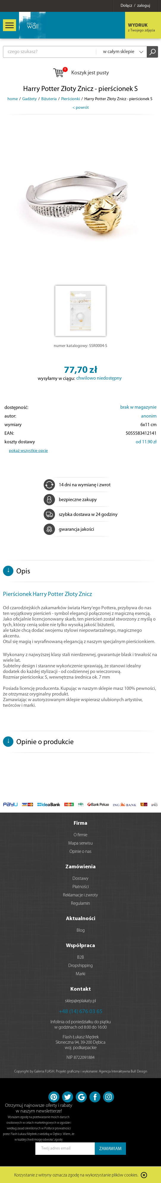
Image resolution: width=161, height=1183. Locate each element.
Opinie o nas (80, 852)
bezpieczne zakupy (70, 500)
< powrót (80, 107)
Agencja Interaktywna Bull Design (123, 1071)
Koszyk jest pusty (81, 73)
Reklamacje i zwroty (80, 895)
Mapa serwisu (80, 843)
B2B (80, 957)
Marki (80, 974)
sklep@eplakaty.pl (80, 1001)
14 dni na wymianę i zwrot (77, 485)
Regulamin (80, 903)
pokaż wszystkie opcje (28, 451)
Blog (81, 930)
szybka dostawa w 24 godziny (81, 514)
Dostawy (80, 879)
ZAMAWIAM (110, 1149)
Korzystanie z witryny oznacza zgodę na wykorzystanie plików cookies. (76, 1175)
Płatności (80, 887)
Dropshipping (80, 966)
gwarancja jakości (69, 529)
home (12, 99)
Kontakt (80, 989)
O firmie (80, 835)
